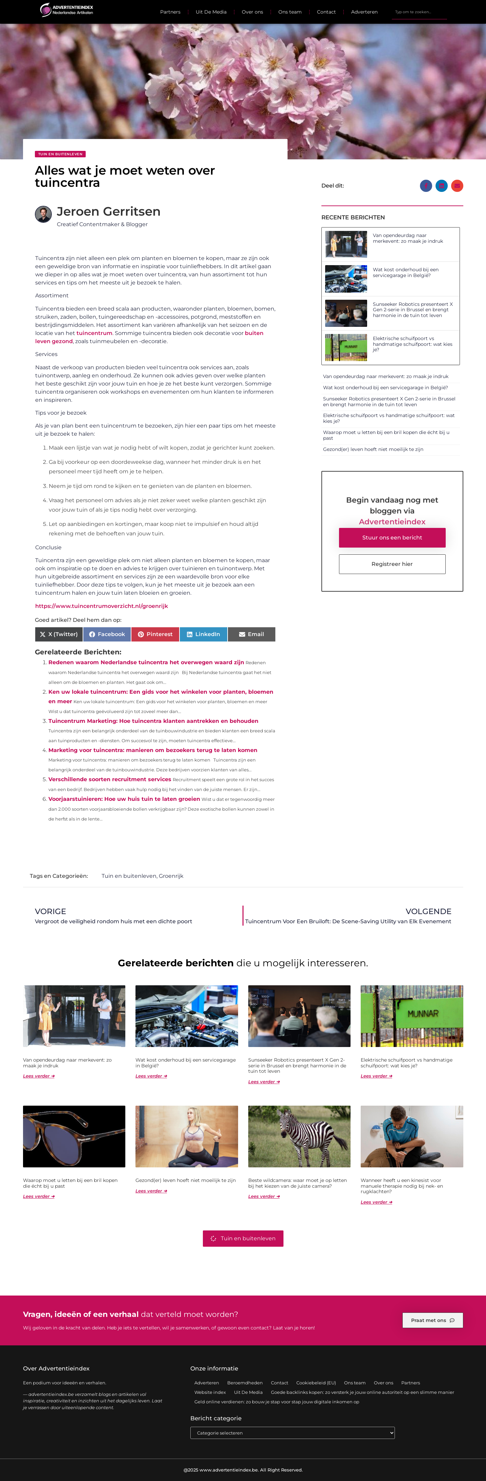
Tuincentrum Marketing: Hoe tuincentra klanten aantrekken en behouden (153, 721)
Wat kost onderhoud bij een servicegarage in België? (406, 272)
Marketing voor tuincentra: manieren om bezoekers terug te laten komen (152, 750)
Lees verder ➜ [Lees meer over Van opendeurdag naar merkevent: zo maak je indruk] (39, 1076)
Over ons (252, 12)
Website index (210, 1392)
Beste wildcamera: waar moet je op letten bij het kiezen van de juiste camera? (297, 1183)
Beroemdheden (245, 1382)
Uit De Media (211, 12)
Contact (326, 12)
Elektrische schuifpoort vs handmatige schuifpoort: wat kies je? (412, 344)
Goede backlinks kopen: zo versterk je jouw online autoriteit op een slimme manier (362, 1392)
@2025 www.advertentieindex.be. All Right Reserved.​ (243, 1470)
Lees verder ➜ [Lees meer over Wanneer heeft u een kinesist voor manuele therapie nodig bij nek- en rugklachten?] (376, 1202)
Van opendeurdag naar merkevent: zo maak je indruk (408, 238)
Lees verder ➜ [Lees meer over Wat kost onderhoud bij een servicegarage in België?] (151, 1076)
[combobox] (419, 11)
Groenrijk (171, 876)
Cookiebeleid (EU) (316, 1382)
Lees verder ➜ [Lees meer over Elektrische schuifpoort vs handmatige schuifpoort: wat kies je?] (376, 1076)
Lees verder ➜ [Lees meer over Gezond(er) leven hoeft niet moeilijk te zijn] (151, 1190)
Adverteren (364, 12)
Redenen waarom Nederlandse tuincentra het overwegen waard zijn (146, 662)
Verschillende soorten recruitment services (109, 779)
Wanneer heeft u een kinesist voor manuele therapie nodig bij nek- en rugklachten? (402, 1186)
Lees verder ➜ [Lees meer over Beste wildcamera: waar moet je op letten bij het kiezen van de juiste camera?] (264, 1196)
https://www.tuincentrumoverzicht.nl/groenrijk (101, 606)
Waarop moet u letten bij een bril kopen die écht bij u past (386, 435)
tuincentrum (94, 333)
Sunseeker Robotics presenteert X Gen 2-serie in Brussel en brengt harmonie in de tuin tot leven (413, 310)
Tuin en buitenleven (60, 154)
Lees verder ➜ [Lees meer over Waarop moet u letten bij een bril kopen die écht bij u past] (39, 1196)
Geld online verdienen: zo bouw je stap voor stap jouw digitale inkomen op (276, 1401)
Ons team (290, 12)
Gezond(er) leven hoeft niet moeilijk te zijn (373, 449)
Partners (170, 12)
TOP (464, 1455)
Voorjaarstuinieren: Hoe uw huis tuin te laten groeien (124, 799)
